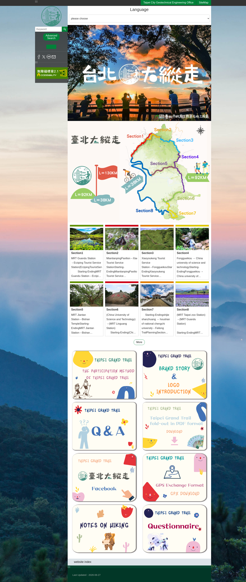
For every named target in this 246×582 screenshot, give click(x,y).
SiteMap (204, 2)
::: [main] (69, 8)
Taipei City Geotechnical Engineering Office (168, 2)
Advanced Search (51, 37)
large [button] (61, 47)
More (139, 342)
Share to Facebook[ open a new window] (38, 57)
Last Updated (80, 575)
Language (139, 9)
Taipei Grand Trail (51, 16)
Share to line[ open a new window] (48, 57)
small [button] (41, 47)
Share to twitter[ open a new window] (43, 57)
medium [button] (51, 47)
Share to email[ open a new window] (53, 57)
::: (36, 1)
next (208, 73)
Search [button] (65, 29)
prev (71, 73)
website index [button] (82, 562)
